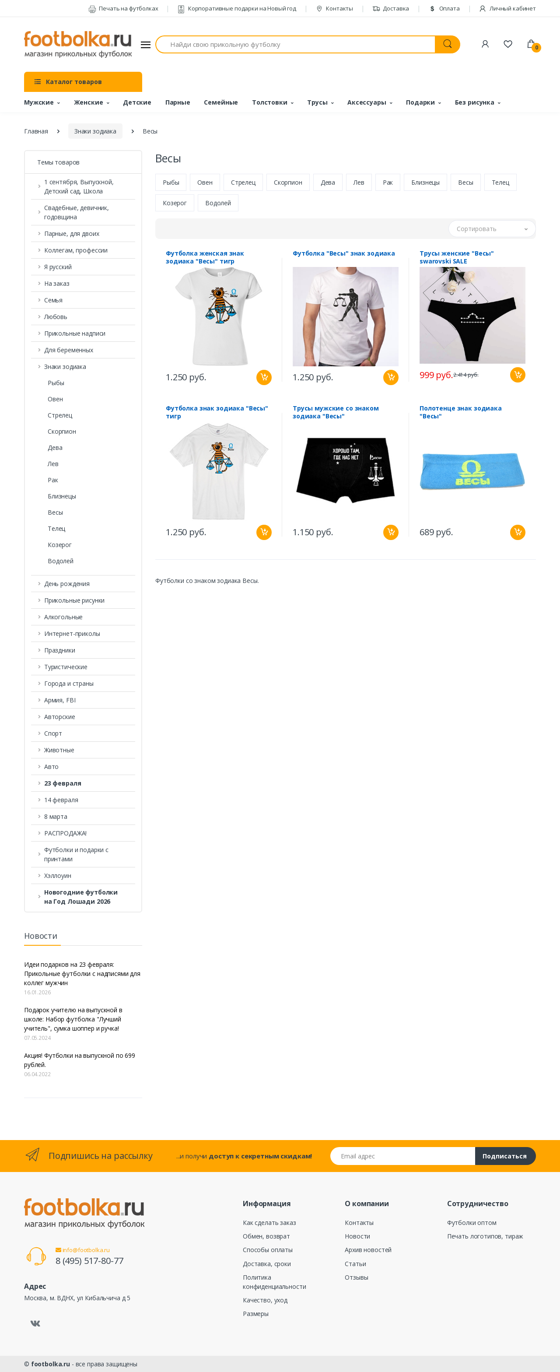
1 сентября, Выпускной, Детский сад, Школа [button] (79, 186)
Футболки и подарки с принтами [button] (76, 854)
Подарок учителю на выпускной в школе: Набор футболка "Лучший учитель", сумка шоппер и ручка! (73, 1019)
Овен (55, 399)
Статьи (355, 1264)
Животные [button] (59, 750)
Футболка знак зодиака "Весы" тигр (217, 412)
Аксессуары (366, 102)
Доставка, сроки (267, 1264)
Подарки (420, 102)
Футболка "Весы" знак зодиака (344, 253)
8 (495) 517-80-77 (89, 1261)
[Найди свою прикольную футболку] (295, 44)
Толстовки (269, 102)
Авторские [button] (59, 716)
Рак (53, 480)
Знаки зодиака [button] (65, 366)
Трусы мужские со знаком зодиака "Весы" (336, 412)
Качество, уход (265, 1300)
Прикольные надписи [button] (74, 333)
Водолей (61, 561)
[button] (83, 783)
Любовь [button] (55, 316)
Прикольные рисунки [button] (74, 600)
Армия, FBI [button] (60, 700)
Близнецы (62, 496)
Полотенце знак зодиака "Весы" (461, 412)
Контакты (334, 8)
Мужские (39, 102)
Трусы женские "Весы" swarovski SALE (457, 257)
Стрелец (60, 415)
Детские (137, 102)
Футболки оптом (472, 1222)
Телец (56, 528)
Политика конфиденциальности (274, 1282)
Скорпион (62, 431)
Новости (357, 1236)
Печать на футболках (123, 8)
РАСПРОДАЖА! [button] (65, 833)
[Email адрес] (403, 1156)
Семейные (221, 102)
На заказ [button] (57, 283)
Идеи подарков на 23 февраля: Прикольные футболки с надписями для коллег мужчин (82, 973)
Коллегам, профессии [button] (76, 250)
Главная (36, 131)
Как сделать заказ (269, 1222)
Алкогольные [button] (63, 617)
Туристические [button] (66, 667)
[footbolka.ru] (78, 44)
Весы (55, 512)
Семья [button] (53, 300)
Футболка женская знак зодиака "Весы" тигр (205, 257)
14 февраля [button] (61, 800)
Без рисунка (474, 102)
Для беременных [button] (68, 350)
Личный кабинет (507, 8)
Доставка (391, 8)
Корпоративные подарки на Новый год (236, 8)
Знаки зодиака (95, 131)
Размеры (256, 1313)
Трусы (317, 102)
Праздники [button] (59, 650)
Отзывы (356, 1277)
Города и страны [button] (69, 683)
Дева (55, 447)
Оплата (444, 8)
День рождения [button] (67, 583)
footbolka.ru (50, 1364)
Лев (53, 464)
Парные (177, 102)
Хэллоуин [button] (57, 875)
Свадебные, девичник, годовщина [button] (76, 212)
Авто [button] (51, 766)
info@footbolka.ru (83, 1250)
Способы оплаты (268, 1250)
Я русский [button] (58, 267)
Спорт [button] (53, 733)
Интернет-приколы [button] (72, 633)
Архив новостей (368, 1250)
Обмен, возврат (266, 1236)
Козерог (60, 544)
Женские (88, 102)
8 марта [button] (55, 816)
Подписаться (505, 1156)
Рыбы (56, 383)
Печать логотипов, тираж (485, 1236)
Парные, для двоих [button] (71, 233)
